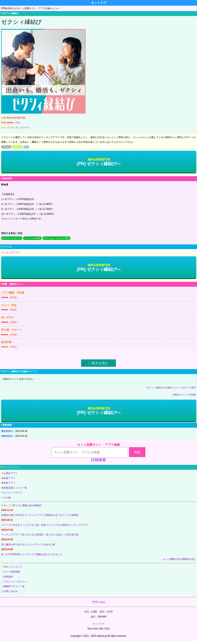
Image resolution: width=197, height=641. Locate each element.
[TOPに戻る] (98, 602)
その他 (7, 497)
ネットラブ (98, 623)
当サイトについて (13, 566)
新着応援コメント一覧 (15, 487)
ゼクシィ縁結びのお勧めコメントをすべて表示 (171, 387)
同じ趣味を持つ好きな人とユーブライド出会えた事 (28, 544)
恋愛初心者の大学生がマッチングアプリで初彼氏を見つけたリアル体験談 (40, 515)
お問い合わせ (11, 591)
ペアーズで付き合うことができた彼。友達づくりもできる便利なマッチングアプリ (44, 525)
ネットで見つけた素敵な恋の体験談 (22, 505)
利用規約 (8, 576)
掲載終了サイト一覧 (14, 586)
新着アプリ (9, 478)
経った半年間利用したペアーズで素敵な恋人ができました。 (32, 554)
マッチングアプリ (20, 127)
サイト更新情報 (12, 571)
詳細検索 (98, 460)
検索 (137, 452)
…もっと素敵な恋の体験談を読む (178, 559)
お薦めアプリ (11, 473)
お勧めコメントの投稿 (184, 394)
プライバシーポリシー (15, 581)
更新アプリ (9, 483)
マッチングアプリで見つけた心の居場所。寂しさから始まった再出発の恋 (40, 534)
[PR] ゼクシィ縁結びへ (99, 162)
